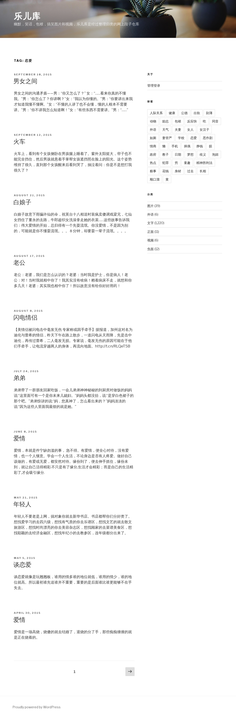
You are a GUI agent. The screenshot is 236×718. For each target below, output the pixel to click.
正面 (150, 232)
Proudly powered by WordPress (36, 707)
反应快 (192, 121)
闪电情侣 (25, 317)
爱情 (19, 438)
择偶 (187, 146)
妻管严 (167, 138)
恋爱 (193, 138)
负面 (150, 249)
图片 (150, 206)
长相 (203, 171)
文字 (150, 223)
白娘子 (22, 202)
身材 (178, 171)
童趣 (187, 163)
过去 (190, 171)
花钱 (165, 171)
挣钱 (199, 146)
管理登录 (153, 85)
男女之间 (25, 81)
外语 (153, 129)
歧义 (203, 154)
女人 (190, 129)
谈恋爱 (22, 564)
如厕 (153, 138)
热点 (153, 163)
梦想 (190, 154)
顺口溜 (154, 179)
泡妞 (215, 154)
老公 (19, 262)
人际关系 (156, 113)
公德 (184, 113)
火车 (19, 141)
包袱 (178, 121)
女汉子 (204, 129)
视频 (150, 240)
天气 (165, 129)
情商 (153, 146)
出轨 (197, 113)
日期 (178, 154)
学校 (181, 138)
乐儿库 (27, 16)
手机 (174, 146)
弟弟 (19, 377)
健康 (172, 113)
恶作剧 (207, 138)
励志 (165, 121)
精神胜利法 (204, 163)
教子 (165, 154)
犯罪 (165, 163)
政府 (153, 154)
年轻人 (22, 504)
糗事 (153, 171)
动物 (153, 121)
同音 (215, 121)
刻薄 (209, 113)
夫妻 (178, 129)
